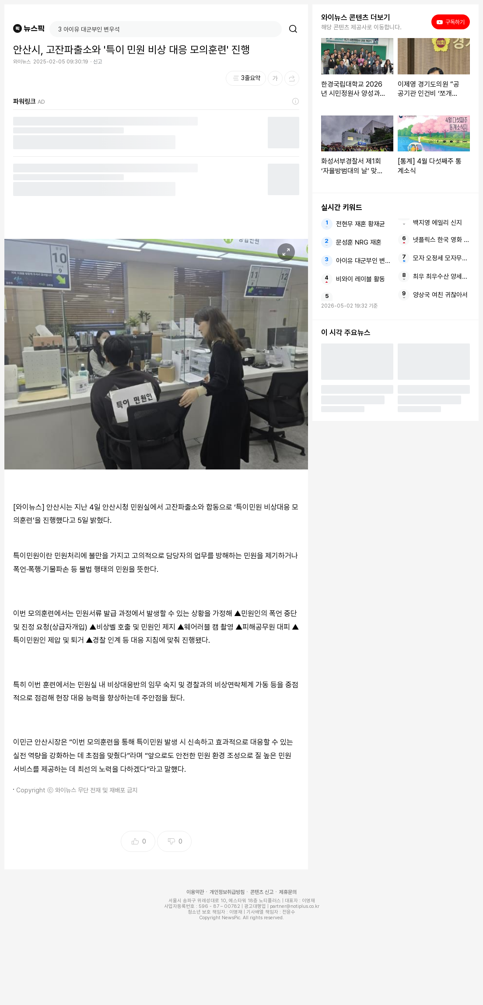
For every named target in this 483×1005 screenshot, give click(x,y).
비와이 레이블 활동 (360, 279)
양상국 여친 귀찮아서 (440, 295)
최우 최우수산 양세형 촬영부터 (441, 276)
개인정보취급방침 (227, 892)
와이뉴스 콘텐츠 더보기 (355, 17)
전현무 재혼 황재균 (360, 224)
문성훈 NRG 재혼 (359, 242)
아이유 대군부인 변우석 (364, 261)
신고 (97, 62)
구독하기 (451, 21)
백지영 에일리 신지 (437, 223)
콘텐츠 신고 (261, 892)
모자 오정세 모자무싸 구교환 (441, 258)
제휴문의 (288, 892)
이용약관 (195, 892)
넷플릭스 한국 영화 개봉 (441, 240)
